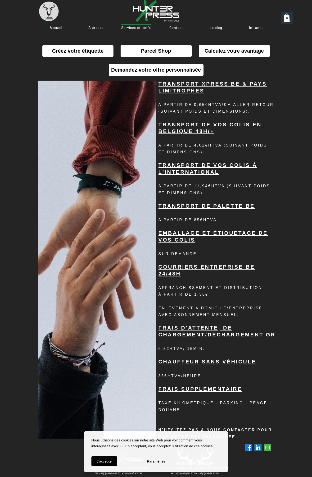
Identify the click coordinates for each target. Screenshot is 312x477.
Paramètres (156, 461)
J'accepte (104, 461)
